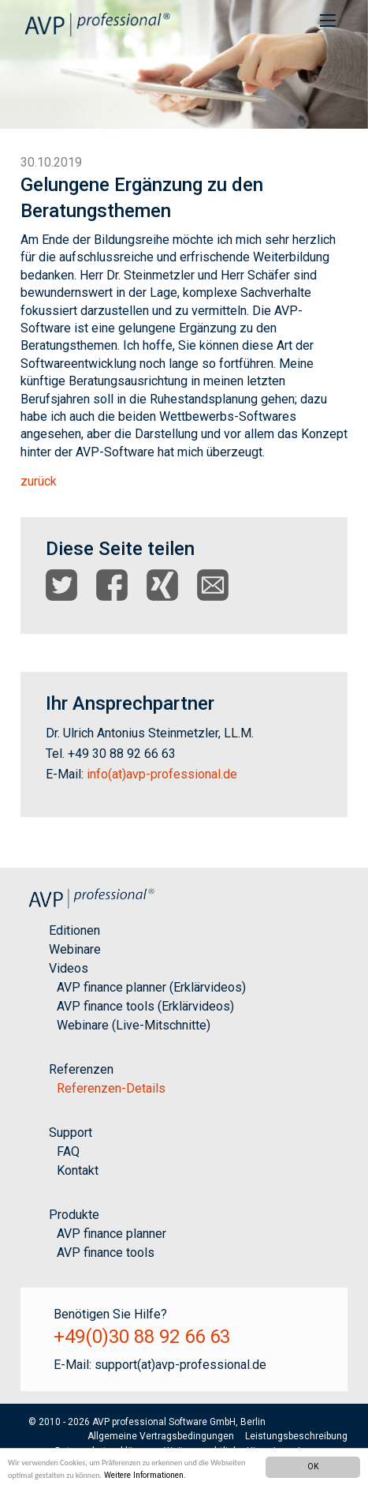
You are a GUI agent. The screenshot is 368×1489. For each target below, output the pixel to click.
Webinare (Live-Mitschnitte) (133, 1025)
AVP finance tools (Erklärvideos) (145, 1006)
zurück (38, 481)
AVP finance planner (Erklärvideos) (151, 987)
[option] (184, 70)
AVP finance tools (105, 1252)
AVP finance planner (111, 1233)
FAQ (68, 1151)
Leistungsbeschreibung (296, 1436)
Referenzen (81, 1069)
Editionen (74, 930)
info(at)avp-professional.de (162, 774)
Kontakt (78, 1170)
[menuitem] (328, 19)
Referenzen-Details (111, 1088)
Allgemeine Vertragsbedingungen (160, 1436)
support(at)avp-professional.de (180, 1364)
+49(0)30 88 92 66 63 (142, 1337)
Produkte (74, 1214)
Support (70, 1132)
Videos (68, 968)
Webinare (75, 949)
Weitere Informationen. (145, 1475)
